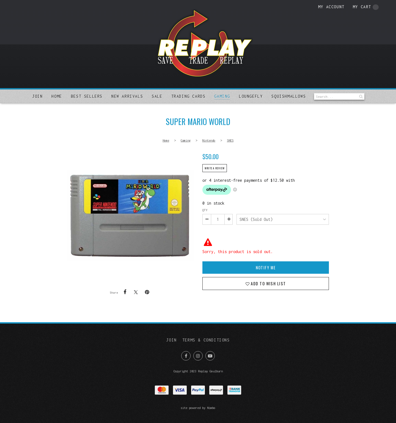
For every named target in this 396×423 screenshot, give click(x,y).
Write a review (215, 168)
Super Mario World (130, 215)
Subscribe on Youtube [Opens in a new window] (210, 355)
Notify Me (266, 267)
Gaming (222, 96)
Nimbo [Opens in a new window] (211, 408)
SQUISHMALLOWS (288, 96)
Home (56, 96)
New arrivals (127, 96)
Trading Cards (188, 96)
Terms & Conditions (206, 340)
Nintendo (208, 140)
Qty (204, 210)
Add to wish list (268, 283)
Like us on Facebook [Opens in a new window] (186, 355)
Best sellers (87, 96)
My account (331, 6)
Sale (157, 96)
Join (37, 96)
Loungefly (251, 96)
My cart (366, 7)
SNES (230, 140)
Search (360, 96)
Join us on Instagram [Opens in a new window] (198, 355)
